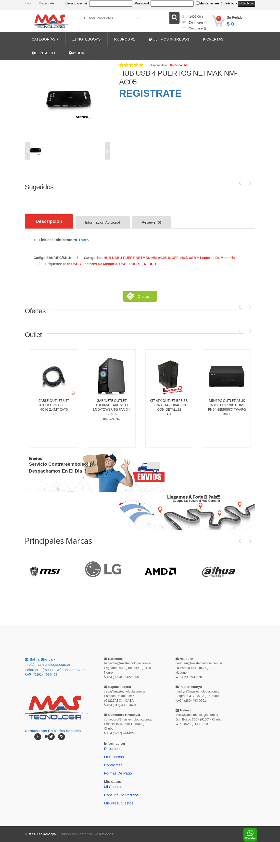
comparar (194, 28)
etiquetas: (53, 264)
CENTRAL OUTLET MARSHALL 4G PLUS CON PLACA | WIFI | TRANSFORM (45, 407)
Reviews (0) (151, 222)
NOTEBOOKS (86, 39)
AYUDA (76, 53)
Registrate (46, 3)
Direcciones (113, 749)
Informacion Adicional (102, 222)
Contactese (113, 765)
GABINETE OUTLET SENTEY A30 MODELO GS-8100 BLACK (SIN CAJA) (218, 407)
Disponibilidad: (159, 65)
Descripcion (49, 221)
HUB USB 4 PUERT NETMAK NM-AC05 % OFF (141, 258)
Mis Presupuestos (118, 803)
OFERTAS (213, 39)
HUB (152, 264)
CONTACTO (43, 53)
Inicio (28, 3)
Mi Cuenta (112, 787)
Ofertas (144, 296)
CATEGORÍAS (45, 39)
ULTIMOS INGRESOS (169, 39)
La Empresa (114, 757)
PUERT (135, 264)
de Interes (194, 22)
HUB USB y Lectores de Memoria (207, 258)
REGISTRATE (150, 93)
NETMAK (81, 240)
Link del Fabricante (55, 240)
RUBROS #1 (124, 39)
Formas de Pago (118, 773)
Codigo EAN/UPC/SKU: (52, 258)
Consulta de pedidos (121, 795)
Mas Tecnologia (42, 834)
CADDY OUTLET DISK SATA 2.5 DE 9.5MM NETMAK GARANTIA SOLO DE (161, 404)
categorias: (93, 258)
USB (123, 264)
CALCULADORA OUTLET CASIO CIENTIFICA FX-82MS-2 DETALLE (103, 405)
